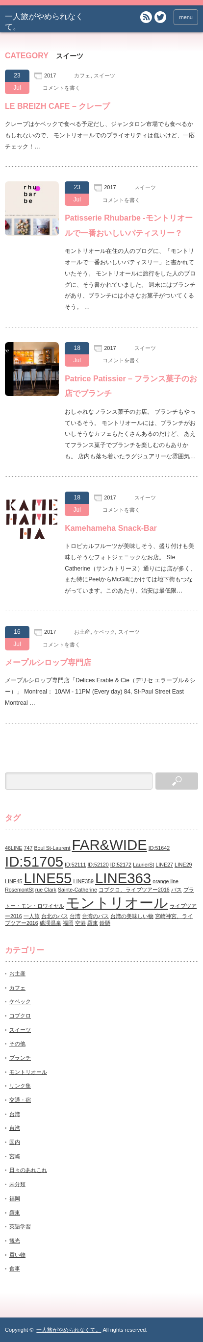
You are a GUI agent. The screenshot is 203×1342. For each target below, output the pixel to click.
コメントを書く (61, 88)
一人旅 (32, 916)
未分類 (17, 1184)
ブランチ (20, 1058)
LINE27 (164, 865)
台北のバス (54, 916)
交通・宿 (20, 1100)
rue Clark (45, 890)
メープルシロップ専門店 (48, 662)
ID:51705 (34, 861)
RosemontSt (19, 890)
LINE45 (14, 881)
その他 (17, 1043)
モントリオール (117, 903)
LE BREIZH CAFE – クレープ (57, 106)
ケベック (104, 632)
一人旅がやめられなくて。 (68, 1330)
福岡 (68, 923)
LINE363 (123, 878)
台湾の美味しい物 (131, 916)
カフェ (82, 75)
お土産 (82, 632)
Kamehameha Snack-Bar (111, 528)
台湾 (75, 916)
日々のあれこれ (28, 1170)
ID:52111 (75, 865)
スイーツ (104, 75)
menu (186, 17)
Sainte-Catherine (77, 890)
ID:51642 (159, 848)
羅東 (92, 923)
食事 (14, 1268)
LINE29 (183, 865)
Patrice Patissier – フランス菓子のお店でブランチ (131, 386)
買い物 (17, 1255)
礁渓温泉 (50, 923)
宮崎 (14, 1156)
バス (176, 890)
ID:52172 (120, 865)
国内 (14, 1142)
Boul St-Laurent (52, 848)
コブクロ (20, 1016)
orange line (165, 881)
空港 (80, 923)
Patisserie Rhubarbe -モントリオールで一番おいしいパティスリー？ (129, 225)
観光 (14, 1240)
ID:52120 (97, 865)
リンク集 (20, 1086)
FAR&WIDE (109, 845)
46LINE (14, 848)
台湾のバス (95, 916)
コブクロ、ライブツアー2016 (134, 890)
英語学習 (20, 1226)
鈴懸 (105, 923)
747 (28, 848)
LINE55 (48, 878)
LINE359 (84, 881)
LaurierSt (143, 865)
